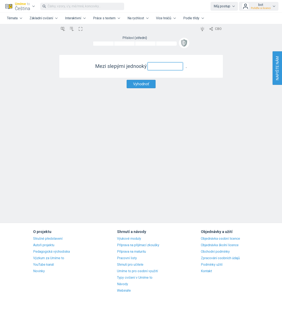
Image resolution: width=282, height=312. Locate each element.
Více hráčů (163, 18)
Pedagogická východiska (51, 252)
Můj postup (222, 6)
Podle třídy (191, 18)
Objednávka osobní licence (220, 239)
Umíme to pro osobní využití (137, 271)
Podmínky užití (211, 265)
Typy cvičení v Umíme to (134, 278)
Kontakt (206, 271)
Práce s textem (104, 18)
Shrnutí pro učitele (130, 265)
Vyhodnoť (141, 84)
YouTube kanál (43, 265)
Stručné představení (47, 239)
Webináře (124, 291)
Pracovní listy (127, 258)
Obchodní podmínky (215, 252)
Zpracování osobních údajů (220, 258)
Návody (122, 284)
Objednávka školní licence (220, 245)
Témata (12, 18)
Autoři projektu (43, 245)
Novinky (39, 271)
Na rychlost (135, 18)
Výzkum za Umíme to (48, 258)
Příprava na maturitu (131, 252)
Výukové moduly (129, 239)
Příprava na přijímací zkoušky (138, 245)
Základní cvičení (41, 18)
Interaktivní (73, 18)
